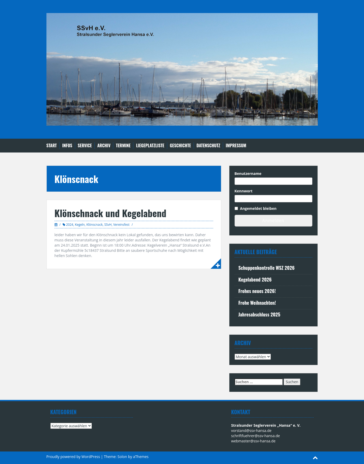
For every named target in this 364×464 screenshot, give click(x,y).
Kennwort (244, 190)
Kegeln (80, 224)
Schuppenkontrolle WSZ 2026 (266, 267)
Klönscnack (94, 224)
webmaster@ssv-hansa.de (253, 440)
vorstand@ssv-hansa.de (251, 430)
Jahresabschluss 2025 (259, 314)
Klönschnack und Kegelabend (110, 213)
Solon (122, 456)
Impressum (236, 146)
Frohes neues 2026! (257, 291)
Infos (67, 146)
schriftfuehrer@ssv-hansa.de (255, 435)
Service (85, 146)
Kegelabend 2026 (255, 279)
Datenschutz (208, 146)
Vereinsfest (121, 224)
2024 (69, 224)
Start (51, 146)
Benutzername (248, 173)
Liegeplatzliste (150, 146)
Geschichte (180, 146)
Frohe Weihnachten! (257, 302)
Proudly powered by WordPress (73, 456)
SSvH (108, 224)
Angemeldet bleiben (258, 208)
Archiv (103, 146)
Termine (123, 146)
